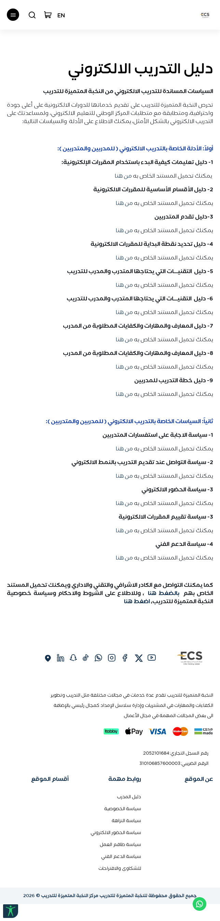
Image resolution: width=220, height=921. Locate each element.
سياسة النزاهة (126, 821)
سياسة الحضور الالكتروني (116, 832)
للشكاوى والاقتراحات (119, 868)
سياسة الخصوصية (122, 809)
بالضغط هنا (162, 593)
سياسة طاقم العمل (120, 844)
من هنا (123, 175)
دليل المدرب (129, 797)
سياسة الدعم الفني (121, 856)
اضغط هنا (137, 601)
